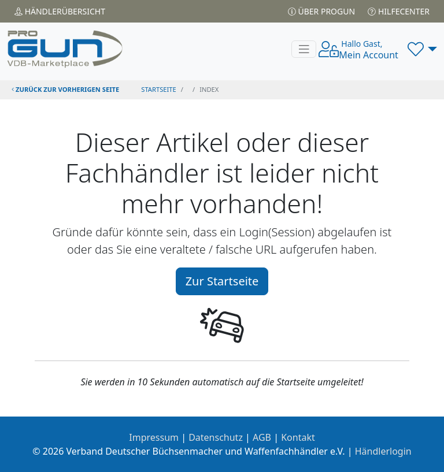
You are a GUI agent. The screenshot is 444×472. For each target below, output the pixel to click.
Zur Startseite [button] (222, 281)
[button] (422, 49)
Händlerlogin (383, 451)
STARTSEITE (158, 89)
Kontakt (298, 437)
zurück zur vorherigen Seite (65, 89)
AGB (262, 437)
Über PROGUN (321, 11)
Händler (59, 11)
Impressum (154, 437)
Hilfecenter (399, 11)
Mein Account (368, 49)
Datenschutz (215, 437)
